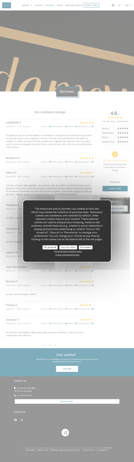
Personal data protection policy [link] (68, 251)
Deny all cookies (68, 247)
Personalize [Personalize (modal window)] (85, 247)
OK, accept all (50, 247)
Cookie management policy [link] (67, 254)
